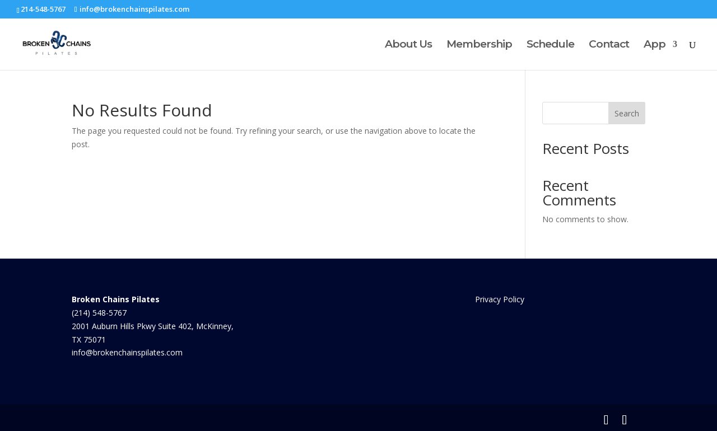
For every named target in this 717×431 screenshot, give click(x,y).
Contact (609, 45)
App (654, 45)
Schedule (550, 45)
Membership (479, 45)
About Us (408, 45)
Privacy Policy (499, 299)
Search (626, 113)
